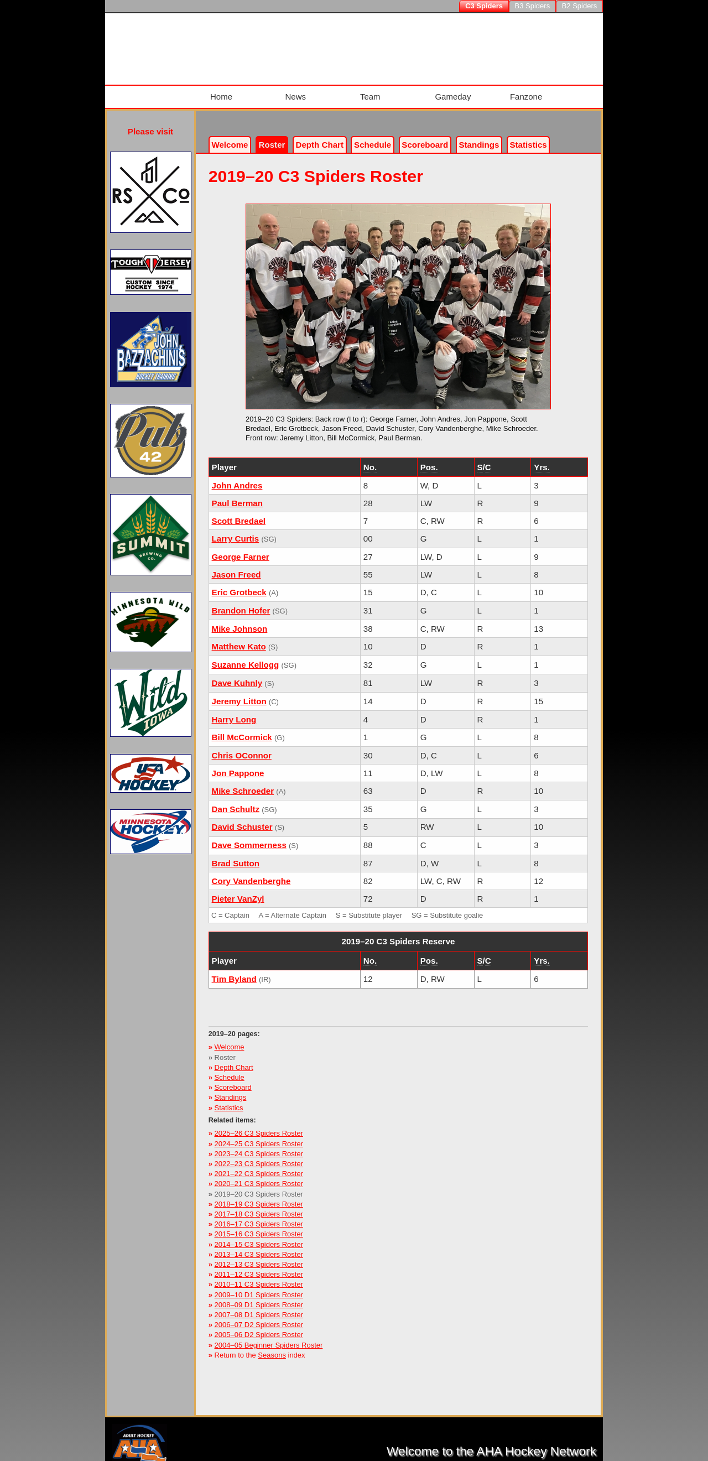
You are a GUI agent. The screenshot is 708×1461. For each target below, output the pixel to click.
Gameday (451, 92)
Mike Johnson (240, 621)
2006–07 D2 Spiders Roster (259, 1317)
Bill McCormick (242, 729)
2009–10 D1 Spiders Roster (259, 1286)
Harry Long (234, 711)
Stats (528, 137)
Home (219, 92)
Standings (479, 137)
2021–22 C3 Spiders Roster (259, 1166)
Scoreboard (425, 137)
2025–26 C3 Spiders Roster (259, 1125)
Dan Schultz (235, 800)
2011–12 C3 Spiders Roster (259, 1266)
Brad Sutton (235, 855)
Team (367, 92)
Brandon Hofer (241, 602)
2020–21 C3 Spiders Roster (259, 1176)
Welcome (229, 137)
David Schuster (242, 819)
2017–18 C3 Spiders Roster (259, 1206)
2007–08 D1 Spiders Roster (259, 1307)
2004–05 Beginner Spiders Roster (269, 1337)
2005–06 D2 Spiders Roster (259, 1327)
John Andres (237, 477)
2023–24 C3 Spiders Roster (259, 1145)
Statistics (229, 1099)
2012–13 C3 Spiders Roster (259, 1256)
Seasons (272, 1347)
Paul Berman (237, 495)
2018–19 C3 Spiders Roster (259, 1196)
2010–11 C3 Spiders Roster (259, 1276)
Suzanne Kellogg (245, 656)
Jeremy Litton (239, 693)
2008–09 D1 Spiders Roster (259, 1296)
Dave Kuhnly (237, 674)
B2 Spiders (579, 6)
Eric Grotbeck (239, 584)
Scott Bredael (239, 513)
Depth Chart (234, 1059)
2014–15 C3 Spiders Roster (259, 1236)
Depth (319, 137)
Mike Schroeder (243, 782)
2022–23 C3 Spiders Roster (259, 1156)
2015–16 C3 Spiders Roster (259, 1226)
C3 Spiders (484, 6)
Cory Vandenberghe (251, 873)
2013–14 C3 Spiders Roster (259, 1246)
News (293, 92)
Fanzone (523, 92)
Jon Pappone (238, 765)
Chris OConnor (242, 747)
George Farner (240, 549)
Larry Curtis (235, 530)
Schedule (372, 137)
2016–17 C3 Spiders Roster (259, 1216)
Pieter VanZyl (238, 891)
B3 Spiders (532, 6)
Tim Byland (234, 971)
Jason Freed (236, 566)
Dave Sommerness (249, 837)
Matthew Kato (239, 638)
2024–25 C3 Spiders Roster (259, 1135)
